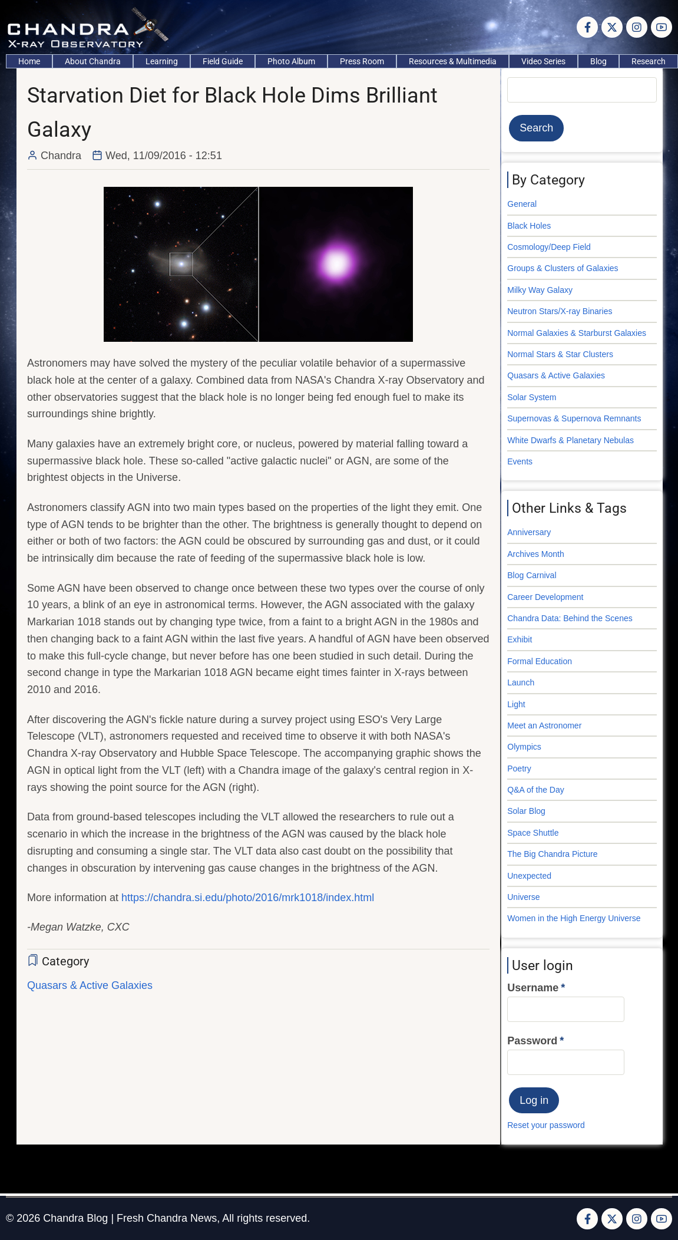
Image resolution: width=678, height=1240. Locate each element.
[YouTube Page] (661, 27)
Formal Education (539, 661)
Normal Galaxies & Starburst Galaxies (576, 333)
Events (520, 461)
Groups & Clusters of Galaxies (562, 268)
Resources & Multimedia (453, 61)
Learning (161, 61)
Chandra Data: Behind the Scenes (569, 618)
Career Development (545, 597)
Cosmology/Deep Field (549, 247)
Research (648, 61)
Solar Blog (526, 811)
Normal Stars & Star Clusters (560, 354)
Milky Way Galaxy (540, 290)
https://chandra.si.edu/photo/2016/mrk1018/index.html (247, 897)
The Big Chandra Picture (552, 854)
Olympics (524, 746)
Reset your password (546, 1125)
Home (29, 61)
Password (532, 1041)
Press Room (362, 61)
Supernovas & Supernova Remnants (574, 418)
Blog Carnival (531, 575)
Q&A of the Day (535, 789)
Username (532, 988)
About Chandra (93, 61)
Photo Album (291, 61)
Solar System (531, 397)
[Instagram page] (636, 27)
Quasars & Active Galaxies (90, 985)
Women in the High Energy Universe (573, 918)
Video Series (543, 61)
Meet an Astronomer (544, 725)
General (522, 204)
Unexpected (529, 875)
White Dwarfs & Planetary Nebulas (570, 440)
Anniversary (529, 532)
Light (516, 704)
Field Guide (223, 61)
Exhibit (519, 639)
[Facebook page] (587, 27)
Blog (598, 61)
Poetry (519, 768)
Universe (523, 897)
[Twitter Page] (612, 27)
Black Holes (529, 225)
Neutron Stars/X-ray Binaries (559, 311)
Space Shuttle (532, 832)
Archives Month (535, 554)
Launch (520, 682)
